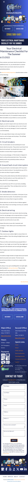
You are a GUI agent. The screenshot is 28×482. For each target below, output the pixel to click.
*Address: (6, 412)
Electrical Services (19, 353)
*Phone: (5, 399)
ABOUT (16, 476)
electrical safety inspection (8, 72)
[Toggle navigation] (4, 2)
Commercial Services (20, 359)
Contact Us (14, 440)
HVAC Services (19, 350)
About (16, 347)
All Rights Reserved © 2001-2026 (19, 479)
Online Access (10, 479)
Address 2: (6, 418)
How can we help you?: (9, 431)
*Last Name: (6, 392)
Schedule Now (19, 29)
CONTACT (22, 476)
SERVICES (10, 476)
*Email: (5, 405)
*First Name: (6, 386)
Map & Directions (6, 336)
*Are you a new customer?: (10, 424)
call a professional (13, 268)
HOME (5, 476)
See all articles (24, 281)
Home (16, 345)
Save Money (8, 29)
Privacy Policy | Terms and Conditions (14, 481)
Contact (17, 362)
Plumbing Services (20, 356)
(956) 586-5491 (14, 34)
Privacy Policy (6, 453)
